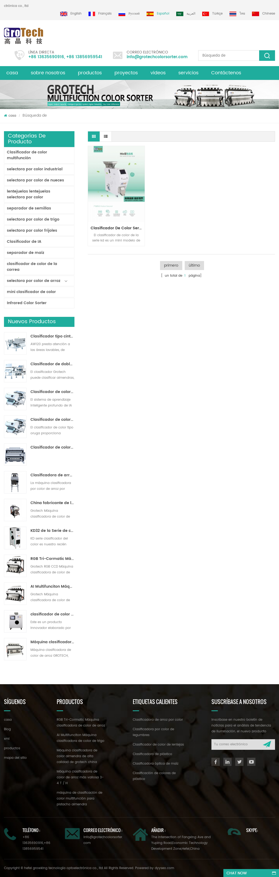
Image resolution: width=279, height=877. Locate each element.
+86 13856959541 (84, 57)
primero (171, 265)
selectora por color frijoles (32, 230)
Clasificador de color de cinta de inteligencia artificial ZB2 (52, 392)
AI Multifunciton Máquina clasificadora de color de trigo (52, 587)
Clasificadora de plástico (152, 754)
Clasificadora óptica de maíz (155, 763)
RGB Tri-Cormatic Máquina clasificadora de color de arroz (52, 559)
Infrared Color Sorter (27, 303)
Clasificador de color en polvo (52, 447)
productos (90, 73)
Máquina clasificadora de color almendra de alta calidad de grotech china (77, 756)
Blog (7, 729)
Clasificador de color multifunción (27, 155)
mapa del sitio (15, 757)
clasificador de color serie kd (118, 228)
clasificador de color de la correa (32, 267)
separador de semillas (29, 208)
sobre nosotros (48, 73)
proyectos (126, 73)
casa (12, 73)
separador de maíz (25, 253)
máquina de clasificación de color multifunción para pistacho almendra (79, 798)
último (194, 265)
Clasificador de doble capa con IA (52, 364)
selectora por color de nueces (35, 180)
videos (158, 73)
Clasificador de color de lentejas (158, 744)
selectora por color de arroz (33, 281)
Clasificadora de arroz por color (158, 719)
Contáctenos (226, 73)
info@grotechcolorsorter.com (157, 57)
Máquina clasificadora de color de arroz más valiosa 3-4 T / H (52, 642)
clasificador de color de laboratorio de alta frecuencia (52, 614)
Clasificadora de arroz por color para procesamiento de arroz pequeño (52, 475)
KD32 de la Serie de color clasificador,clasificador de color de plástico (52, 531)
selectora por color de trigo (33, 219)
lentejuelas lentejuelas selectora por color (28, 194)
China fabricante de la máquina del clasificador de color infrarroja (52, 503)
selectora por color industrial (35, 169)
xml (7, 738)
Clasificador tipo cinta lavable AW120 (52, 336)
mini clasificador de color (31, 292)
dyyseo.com (164, 868)
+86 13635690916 (46, 57)
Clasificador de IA (24, 242)
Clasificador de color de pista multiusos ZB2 (52, 420)
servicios (188, 73)
